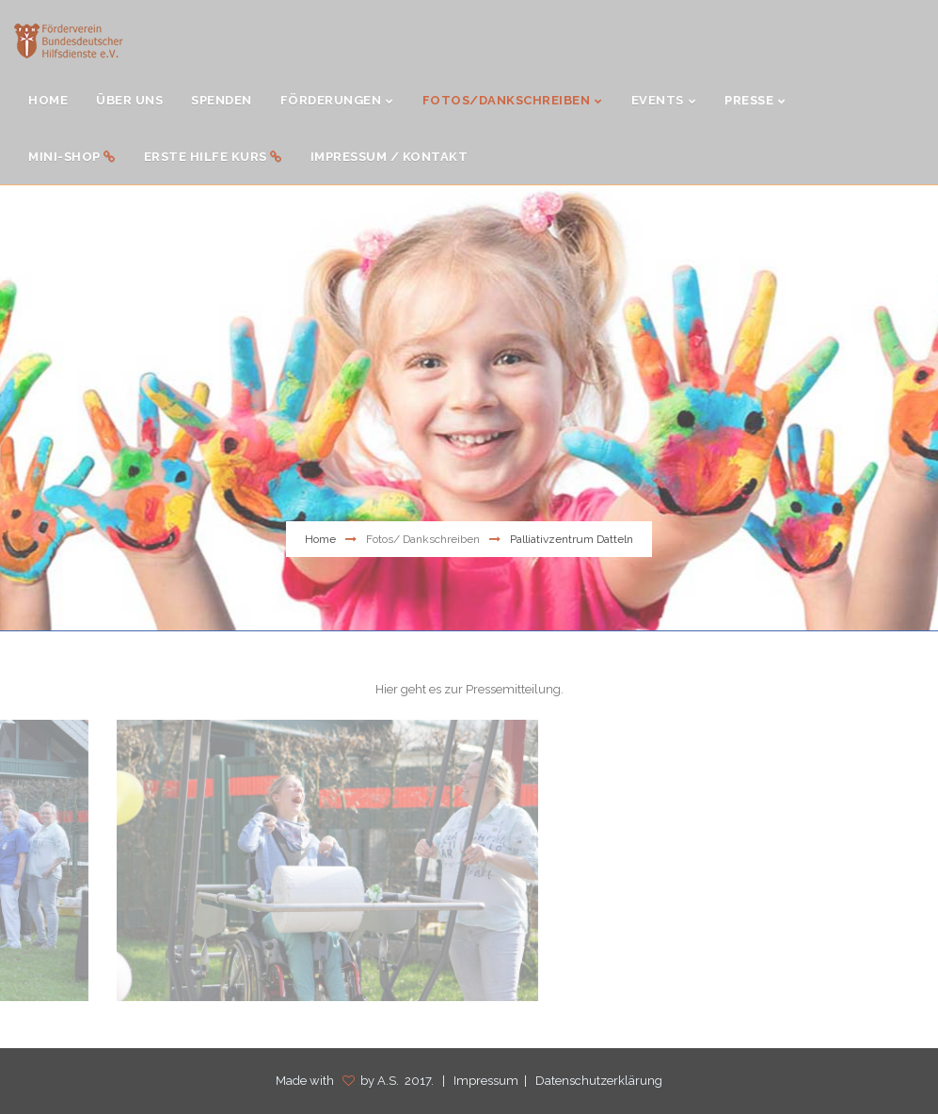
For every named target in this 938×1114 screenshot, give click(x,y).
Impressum (485, 1081)
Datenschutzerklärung (598, 1081)
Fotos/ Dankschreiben (423, 539)
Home (320, 539)
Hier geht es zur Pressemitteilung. (469, 689)
